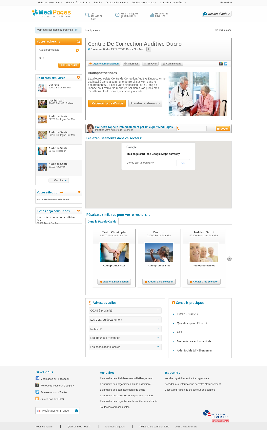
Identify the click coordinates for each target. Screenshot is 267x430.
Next (229, 259)
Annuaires (107, 372)
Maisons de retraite (49, 2)
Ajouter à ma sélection (106, 63)
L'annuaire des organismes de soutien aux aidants (128, 401)
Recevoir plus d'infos (107, 103)
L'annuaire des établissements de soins (122, 389)
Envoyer (152, 63)
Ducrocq (159, 232)
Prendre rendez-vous (145, 103)
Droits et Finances (116, 2)
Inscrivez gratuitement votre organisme (187, 378)
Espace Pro (226, 2)
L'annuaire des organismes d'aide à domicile (125, 384)
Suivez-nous (44, 372)
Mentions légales (115, 426)
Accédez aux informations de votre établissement (193, 384)
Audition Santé (204, 232)
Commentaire (173, 63)
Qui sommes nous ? (79, 426)
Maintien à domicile (77, 2)
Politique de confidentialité (154, 426)
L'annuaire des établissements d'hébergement (126, 378)
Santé (97, 2)
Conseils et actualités (172, 2)
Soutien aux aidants (143, 2)
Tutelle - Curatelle (188, 314)
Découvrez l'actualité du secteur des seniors (190, 389)
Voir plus (58, 180)
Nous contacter (44, 426)
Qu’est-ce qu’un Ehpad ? (192, 323)
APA (179, 332)
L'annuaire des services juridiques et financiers (126, 395)
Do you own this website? (140, 162)
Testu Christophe (114, 232)
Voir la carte (223, 30)
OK (183, 162)
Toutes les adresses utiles (115, 406)
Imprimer (133, 63)
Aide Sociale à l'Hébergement (195, 350)
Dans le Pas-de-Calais (102, 221)
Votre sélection (49, 192)
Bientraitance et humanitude (194, 341)
